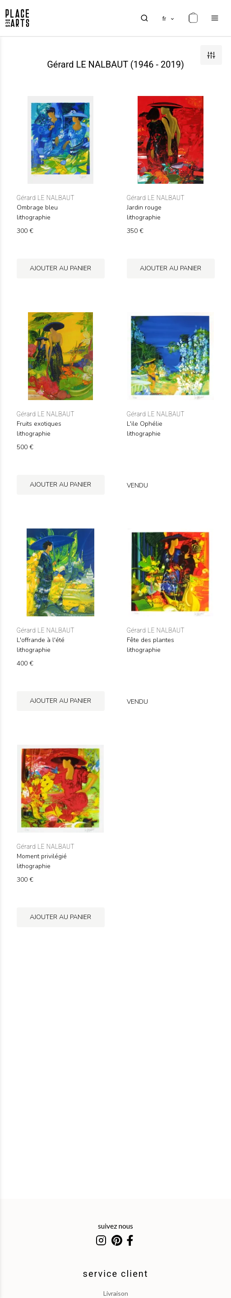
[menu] (215, 18)
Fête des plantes (150, 640)
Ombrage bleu (37, 208)
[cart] (193, 18)
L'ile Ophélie (144, 424)
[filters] (211, 55)
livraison (115, 1293)
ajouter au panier (60, 268)
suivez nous (115, 1225)
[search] (144, 18)
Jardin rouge (144, 208)
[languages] (168, 18)
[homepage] (17, 18)
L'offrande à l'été (41, 640)
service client (115, 1273)
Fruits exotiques (39, 424)
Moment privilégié (42, 856)
